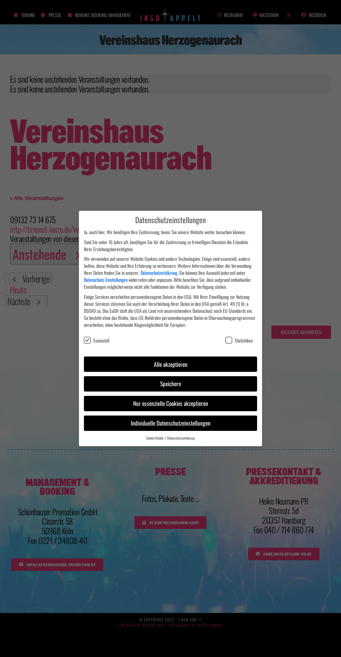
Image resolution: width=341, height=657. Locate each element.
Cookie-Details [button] (155, 433)
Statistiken (239, 335)
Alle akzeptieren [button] (170, 359)
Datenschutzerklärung (159, 267)
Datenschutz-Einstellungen (106, 274)
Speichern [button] (170, 379)
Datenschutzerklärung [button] (181, 433)
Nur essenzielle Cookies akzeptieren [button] (170, 398)
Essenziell (96, 335)
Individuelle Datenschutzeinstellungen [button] (170, 418)
